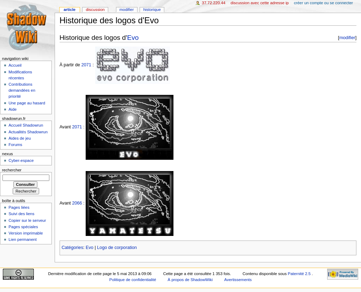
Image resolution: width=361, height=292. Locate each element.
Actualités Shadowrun (28, 132)
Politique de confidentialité (132, 280)
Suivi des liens (21, 214)
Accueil (15, 65)
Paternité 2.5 (300, 274)
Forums (15, 144)
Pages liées (18, 207)
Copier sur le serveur (27, 220)
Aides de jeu (19, 138)
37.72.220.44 (214, 3)
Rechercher (12, 170)
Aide (12, 109)
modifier (347, 37)
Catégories (72, 247)
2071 (86, 64)
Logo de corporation (117, 247)
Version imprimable (25, 233)
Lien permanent (22, 239)
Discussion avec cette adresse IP (260, 3)
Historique (152, 9)
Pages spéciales (23, 227)
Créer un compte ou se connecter (323, 3)
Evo (133, 37)
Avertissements (238, 280)
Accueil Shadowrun (25, 125)
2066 (77, 203)
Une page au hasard (26, 103)
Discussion (95, 9)
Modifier (127, 9)
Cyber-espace (20, 160)
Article (69, 9)
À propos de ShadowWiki (190, 280)
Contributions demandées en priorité (21, 90)
